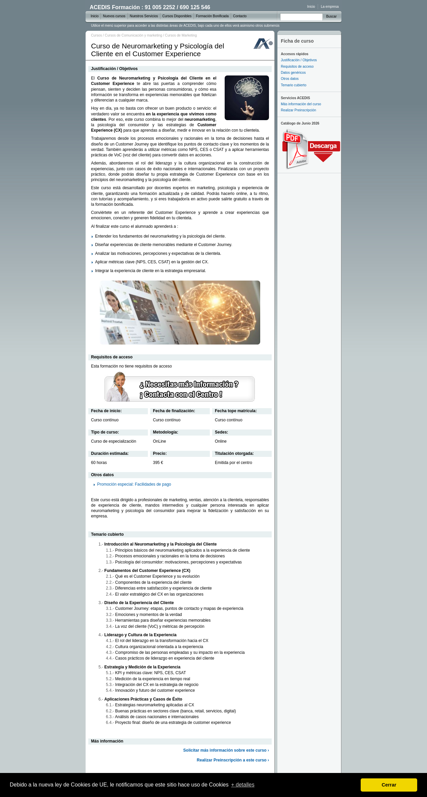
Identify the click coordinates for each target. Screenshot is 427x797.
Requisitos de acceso (297, 66)
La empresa (330, 6)
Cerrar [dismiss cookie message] (389, 785)
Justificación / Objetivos (299, 60)
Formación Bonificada (212, 16)
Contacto (240, 16)
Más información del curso (301, 104)
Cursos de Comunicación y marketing (133, 35)
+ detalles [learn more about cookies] (242, 785)
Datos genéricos (293, 72)
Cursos (96, 35)
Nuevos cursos (114, 16)
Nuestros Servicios (144, 16)
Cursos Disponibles (177, 16)
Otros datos (290, 79)
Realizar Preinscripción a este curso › (233, 760)
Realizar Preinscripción (298, 110)
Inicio (311, 6)
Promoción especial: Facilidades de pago (134, 484)
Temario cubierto (293, 85)
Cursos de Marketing (181, 35)
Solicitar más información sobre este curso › (226, 750)
